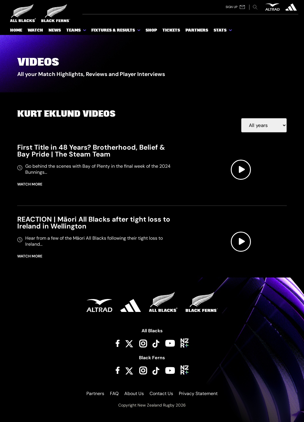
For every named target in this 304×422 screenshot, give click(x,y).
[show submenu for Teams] (85, 31)
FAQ (114, 393)
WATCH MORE (29, 184)
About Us (134, 393)
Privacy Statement (198, 393)
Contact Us (161, 393)
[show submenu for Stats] (230, 31)
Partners (95, 393)
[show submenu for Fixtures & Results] (139, 31)
